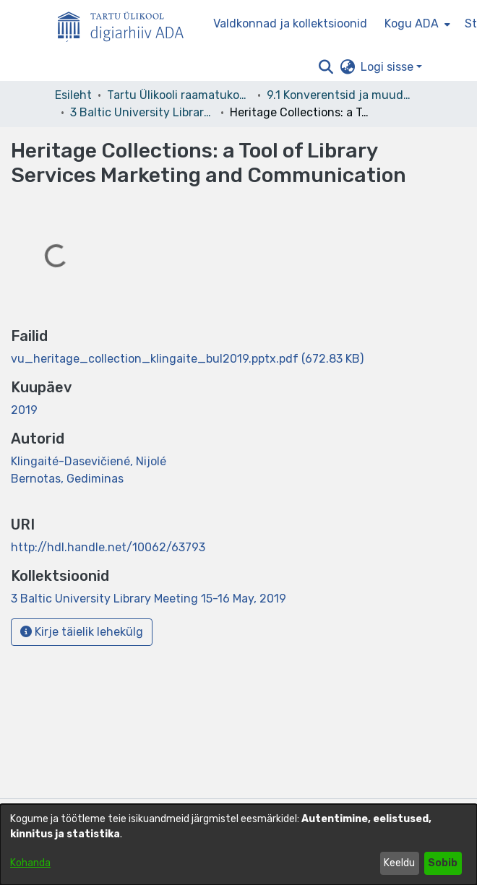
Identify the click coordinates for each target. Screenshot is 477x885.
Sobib (442, 863)
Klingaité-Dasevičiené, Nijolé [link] (88, 461)
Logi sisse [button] (388, 67)
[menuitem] (416, 24)
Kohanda (30, 863)
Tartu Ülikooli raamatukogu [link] (179, 95)
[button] (326, 67)
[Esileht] (126, 24)
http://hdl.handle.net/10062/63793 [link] (108, 547)
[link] (187, 359)
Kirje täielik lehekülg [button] (81, 632)
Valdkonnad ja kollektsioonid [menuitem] (290, 23)
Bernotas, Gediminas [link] (67, 478)
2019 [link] (24, 410)
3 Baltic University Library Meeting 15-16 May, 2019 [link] (142, 112)
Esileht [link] (73, 95)
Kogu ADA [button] (411, 23)
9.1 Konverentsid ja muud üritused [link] (339, 95)
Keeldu (399, 863)
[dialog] (238, 844)
